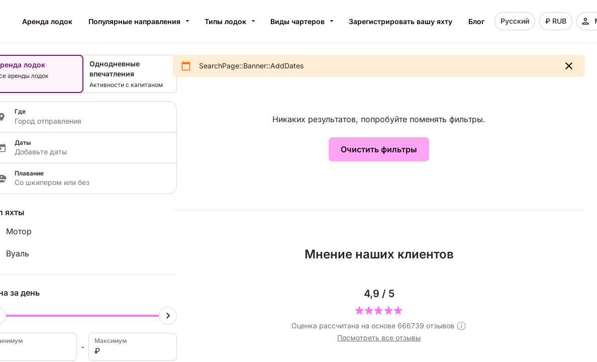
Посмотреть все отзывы (379, 337)
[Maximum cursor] (168, 316)
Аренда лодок (47, 21)
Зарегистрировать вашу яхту (400, 21)
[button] (569, 66)
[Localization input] (89, 121)
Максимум (131, 347)
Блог (476, 21)
